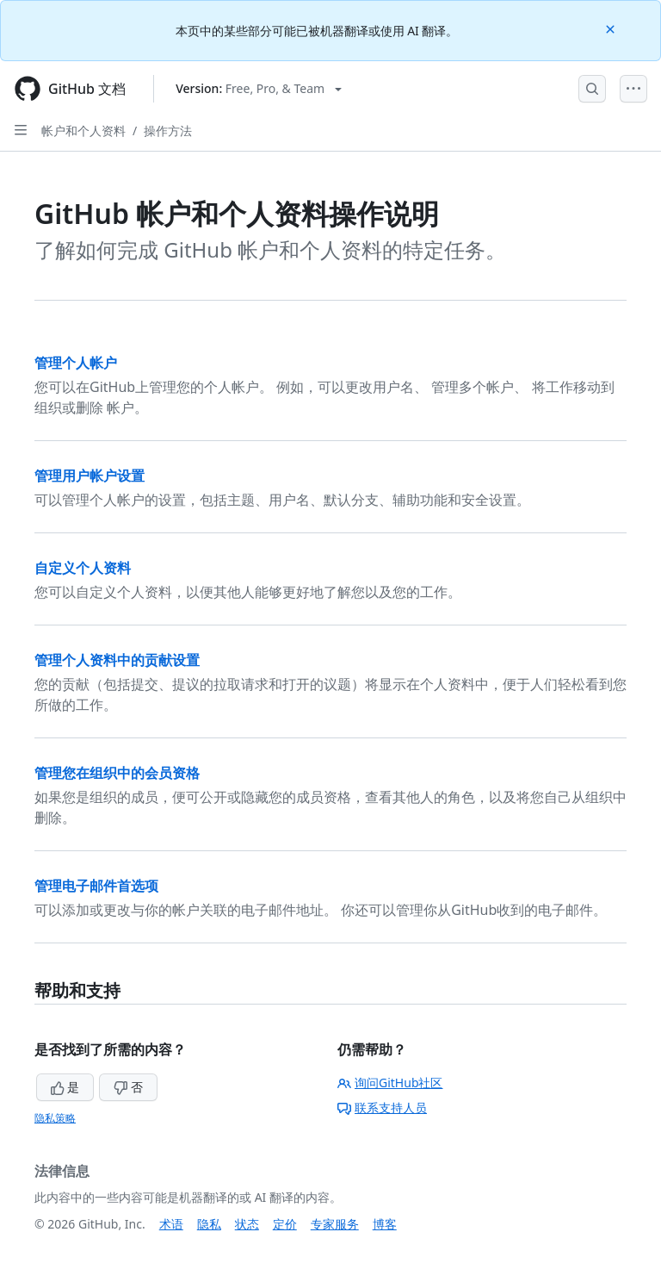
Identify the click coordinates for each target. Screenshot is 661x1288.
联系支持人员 (382, 1107)
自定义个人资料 (82, 567)
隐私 (209, 1224)
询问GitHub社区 (390, 1082)
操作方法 (168, 130)
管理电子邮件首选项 (96, 885)
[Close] (612, 28)
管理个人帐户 (75, 362)
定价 (285, 1224)
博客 (385, 1224)
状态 (247, 1224)
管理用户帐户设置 (89, 475)
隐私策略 (55, 1118)
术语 (171, 1224)
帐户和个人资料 (83, 130)
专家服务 (335, 1224)
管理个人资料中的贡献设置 (117, 659)
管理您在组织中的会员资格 (117, 772)
